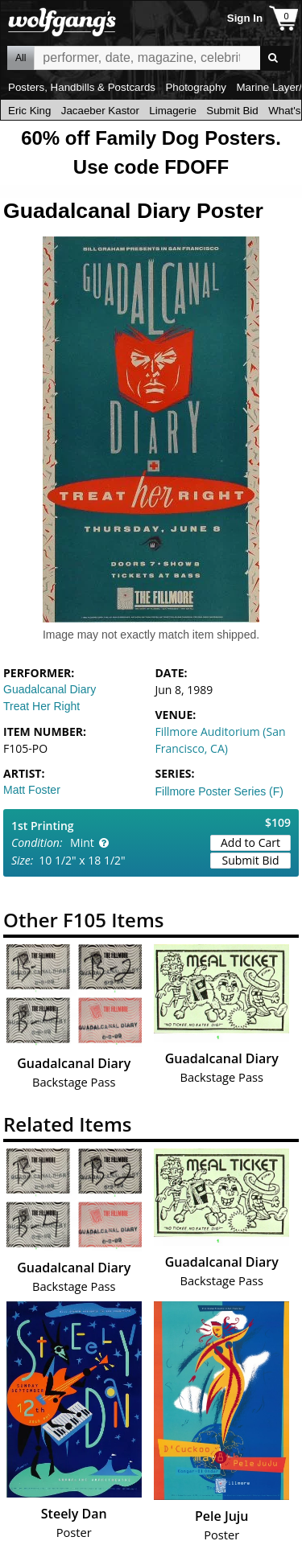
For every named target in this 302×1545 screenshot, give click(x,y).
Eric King (29, 111)
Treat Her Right (41, 706)
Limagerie (173, 111)
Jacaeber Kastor (100, 111)
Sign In (245, 18)
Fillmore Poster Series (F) (219, 791)
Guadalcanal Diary (49, 689)
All (20, 58)
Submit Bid (232, 111)
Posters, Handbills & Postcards (81, 87)
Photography (195, 87)
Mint (82, 842)
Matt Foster (31, 789)
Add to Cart (250, 842)
